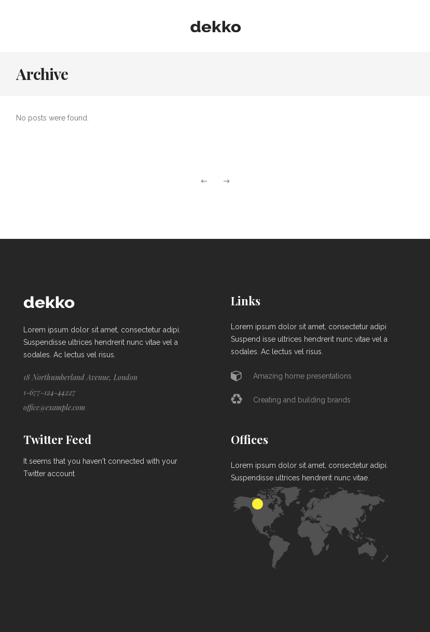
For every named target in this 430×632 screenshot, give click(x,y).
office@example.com (54, 407)
